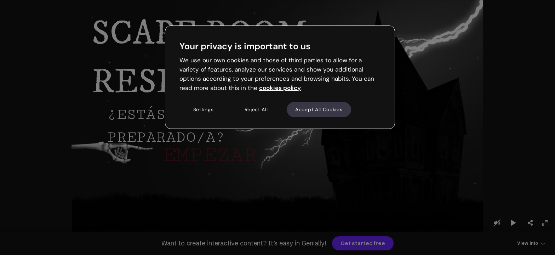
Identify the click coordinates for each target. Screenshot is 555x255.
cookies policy (280, 88)
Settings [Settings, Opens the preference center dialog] (203, 109)
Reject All (256, 109)
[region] (280, 77)
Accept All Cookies (319, 109)
